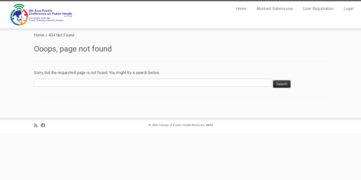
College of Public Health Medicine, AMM (185, 125)
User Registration (318, 8)
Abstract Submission (274, 8)
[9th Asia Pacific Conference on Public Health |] (41, 15)
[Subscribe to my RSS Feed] (37, 125)
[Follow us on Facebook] (45, 125)
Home (241, 8)
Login (348, 8)
